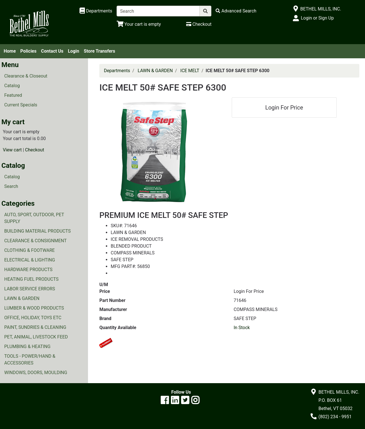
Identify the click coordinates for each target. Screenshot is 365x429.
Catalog (12, 85)
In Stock (242, 327)
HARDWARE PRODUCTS (28, 269)
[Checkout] (198, 24)
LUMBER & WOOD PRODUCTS (34, 308)
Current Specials (20, 105)
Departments (117, 70)
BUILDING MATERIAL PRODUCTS (37, 231)
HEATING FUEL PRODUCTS (31, 279)
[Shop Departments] (96, 11)
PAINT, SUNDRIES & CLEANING (35, 327)
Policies (28, 51)
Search (11, 186)
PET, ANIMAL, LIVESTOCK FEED (36, 337)
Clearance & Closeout (25, 76)
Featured (13, 95)
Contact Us (52, 51)
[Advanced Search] (236, 11)
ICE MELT (189, 70)
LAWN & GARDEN (21, 298)
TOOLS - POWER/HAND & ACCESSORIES (29, 359)
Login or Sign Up (317, 18)
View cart (12, 150)
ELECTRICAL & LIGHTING (29, 260)
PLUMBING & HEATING (27, 346)
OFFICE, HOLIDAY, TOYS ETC (32, 317)
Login (73, 51)
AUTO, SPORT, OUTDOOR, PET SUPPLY (34, 218)
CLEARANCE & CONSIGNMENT (35, 240)
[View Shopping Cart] (139, 24)
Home (10, 51)
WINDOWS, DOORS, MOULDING (35, 372)
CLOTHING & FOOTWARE (29, 250)
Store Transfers (99, 51)
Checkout (34, 150)
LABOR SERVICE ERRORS (29, 288)
